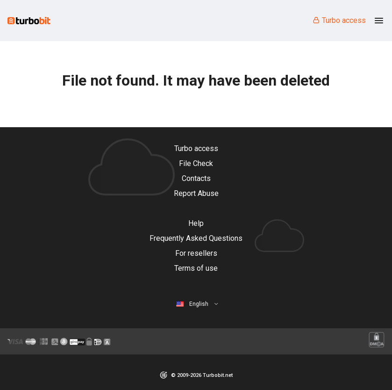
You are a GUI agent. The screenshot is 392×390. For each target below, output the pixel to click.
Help (196, 223)
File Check (196, 163)
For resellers (196, 253)
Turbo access (339, 20)
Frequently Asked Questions (196, 238)
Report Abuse (196, 193)
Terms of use (196, 268)
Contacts (196, 178)
